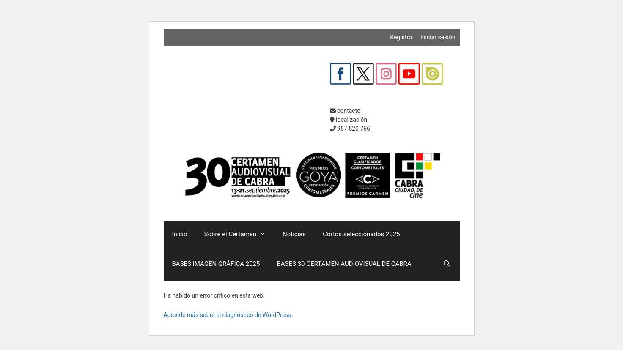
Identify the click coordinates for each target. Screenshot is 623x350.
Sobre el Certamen (239, 234)
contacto (345, 110)
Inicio (179, 234)
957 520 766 (350, 128)
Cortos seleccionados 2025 (361, 234)
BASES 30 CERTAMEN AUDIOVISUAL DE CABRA (344, 264)
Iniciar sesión (438, 37)
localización (349, 119)
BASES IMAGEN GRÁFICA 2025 (216, 264)
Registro (401, 37)
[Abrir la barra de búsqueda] (446, 263)
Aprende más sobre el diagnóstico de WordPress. (228, 315)
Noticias (294, 234)
